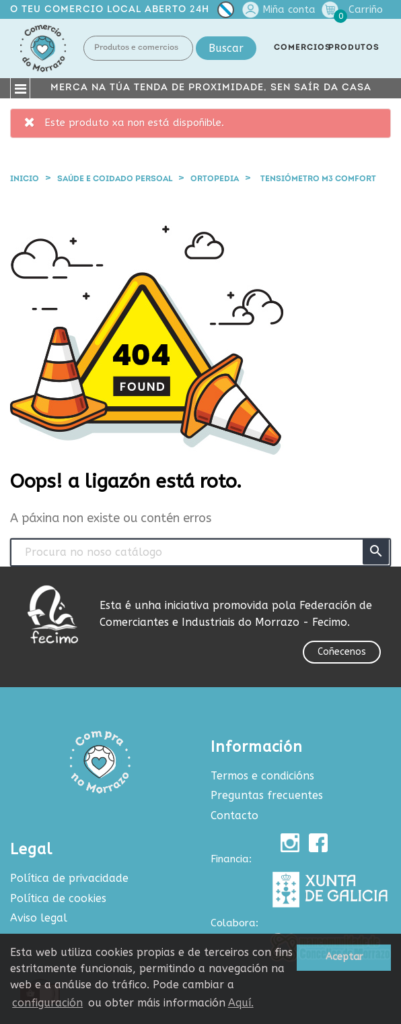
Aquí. (241, 1002)
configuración (47, 1002)
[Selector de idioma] (226, 12)
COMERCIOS (302, 48)
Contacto (234, 815)
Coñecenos (342, 652)
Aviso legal (38, 917)
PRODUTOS (353, 48)
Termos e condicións (262, 775)
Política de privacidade (69, 878)
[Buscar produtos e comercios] (200, 552)
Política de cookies (58, 898)
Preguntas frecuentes (267, 795)
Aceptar (344, 957)
